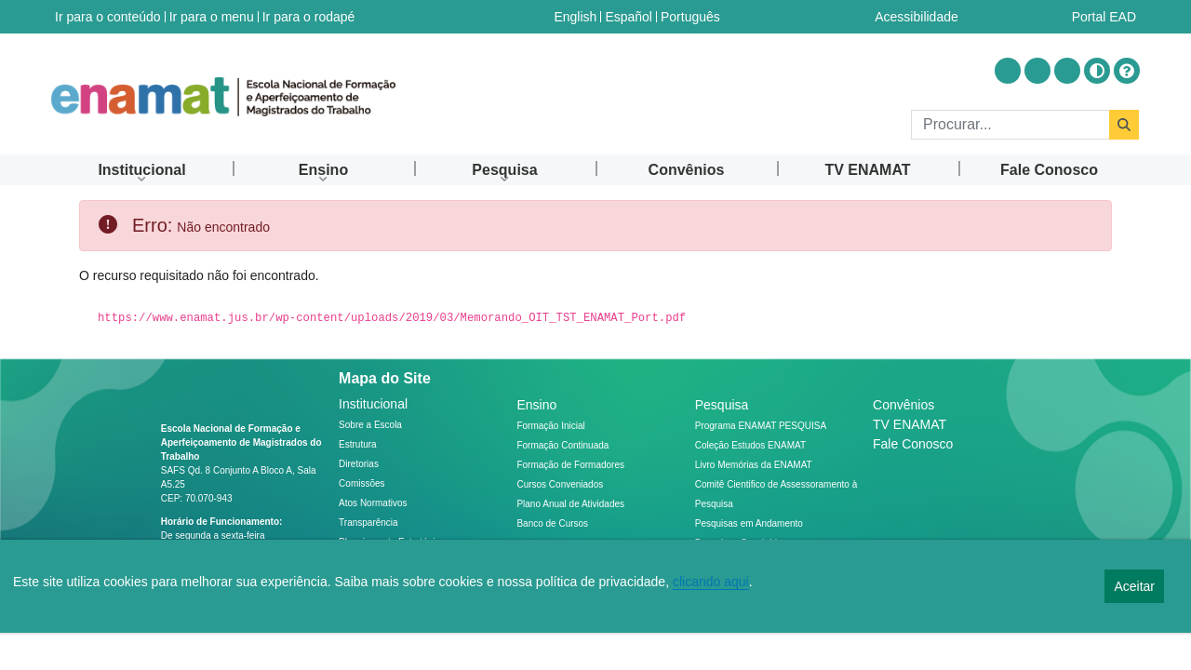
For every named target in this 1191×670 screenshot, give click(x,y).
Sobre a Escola (370, 425)
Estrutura (358, 444)
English (575, 16)
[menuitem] (142, 169)
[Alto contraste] (1097, 71)
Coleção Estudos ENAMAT (750, 445)
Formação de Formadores (570, 465)
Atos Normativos (373, 503)
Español (628, 16)
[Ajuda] (1127, 71)
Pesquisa (722, 404)
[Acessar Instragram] (1008, 71)
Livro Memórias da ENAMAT (753, 465)
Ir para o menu (211, 16)
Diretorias (359, 464)
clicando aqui (711, 581)
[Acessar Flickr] (1067, 71)
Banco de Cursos (552, 523)
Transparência (368, 522)
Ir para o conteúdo (108, 16)
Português (690, 16)
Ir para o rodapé (308, 16)
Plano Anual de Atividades (570, 504)
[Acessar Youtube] (1037, 71)
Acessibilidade (916, 16)
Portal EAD (1104, 16)
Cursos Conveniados (559, 484)
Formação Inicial (550, 426)
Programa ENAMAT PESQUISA (760, 426)
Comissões (361, 483)
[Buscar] (1010, 125)
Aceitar (1134, 586)
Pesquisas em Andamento (749, 523)
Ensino (536, 404)
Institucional (373, 403)
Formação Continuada (562, 445)
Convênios (903, 404)
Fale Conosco (913, 443)
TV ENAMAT (909, 424)
